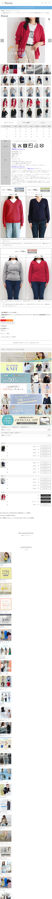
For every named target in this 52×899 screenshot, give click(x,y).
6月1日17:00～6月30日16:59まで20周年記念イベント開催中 (16, 504)
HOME (2, 10)
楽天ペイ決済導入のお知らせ (9, 506)
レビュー (43, 122)
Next (49, 40)
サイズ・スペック (9, 122)
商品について (31, 168)
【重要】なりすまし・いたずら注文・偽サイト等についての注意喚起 (18, 509)
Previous (2, 40)
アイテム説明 (26, 122)
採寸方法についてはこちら (18, 166)
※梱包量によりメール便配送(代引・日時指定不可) (15, 418)
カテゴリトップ (10, 10)
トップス (17, 10)
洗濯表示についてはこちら (18, 149)
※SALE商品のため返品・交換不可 (11, 424)
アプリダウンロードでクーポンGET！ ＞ (26, 7)
